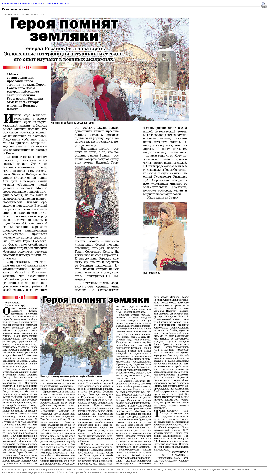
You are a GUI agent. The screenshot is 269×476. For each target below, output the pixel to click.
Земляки (37, 3)
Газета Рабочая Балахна (16, 3)
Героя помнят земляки (56, 3)
